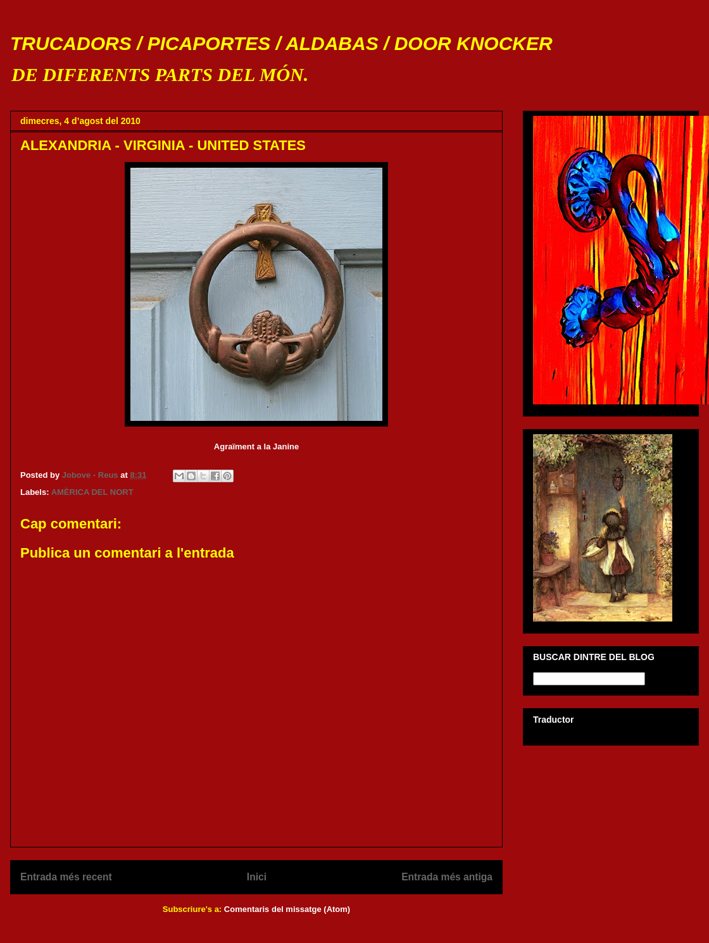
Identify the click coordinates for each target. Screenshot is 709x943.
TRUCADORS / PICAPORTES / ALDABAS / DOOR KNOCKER (281, 43)
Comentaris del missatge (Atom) (287, 909)
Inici (257, 876)
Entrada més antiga (447, 876)
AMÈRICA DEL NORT (92, 492)
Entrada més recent (66, 876)
